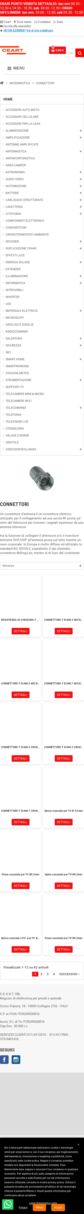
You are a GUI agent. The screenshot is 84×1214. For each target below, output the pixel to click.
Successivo (70, 974)
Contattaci (42, 22)
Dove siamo (22, 22)
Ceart (5, 22)
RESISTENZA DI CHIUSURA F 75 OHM (20, 619)
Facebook (4, 1059)
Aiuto (58, 22)
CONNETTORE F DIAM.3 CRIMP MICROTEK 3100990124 (63, 747)
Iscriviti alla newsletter (15, 26)
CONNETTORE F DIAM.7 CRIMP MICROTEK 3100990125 (20, 810)
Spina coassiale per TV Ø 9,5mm (63, 810)
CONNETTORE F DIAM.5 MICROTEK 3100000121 (20, 683)
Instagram (16, 1059)
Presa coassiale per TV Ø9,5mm (20, 874)
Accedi (58, 1207)
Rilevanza (8, 565)
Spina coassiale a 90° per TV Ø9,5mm (20, 938)
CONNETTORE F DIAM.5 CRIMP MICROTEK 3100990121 (20, 747)
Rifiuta (39, 1207)
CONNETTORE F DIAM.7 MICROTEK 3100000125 (63, 683)
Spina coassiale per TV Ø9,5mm (63, 874)
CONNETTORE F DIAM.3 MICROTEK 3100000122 (63, 619)
